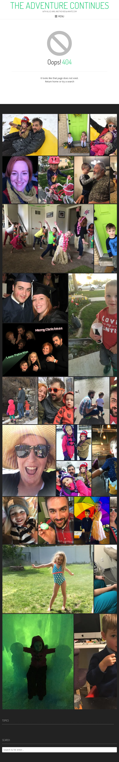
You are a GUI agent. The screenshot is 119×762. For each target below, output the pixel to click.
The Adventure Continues (59, 5)
